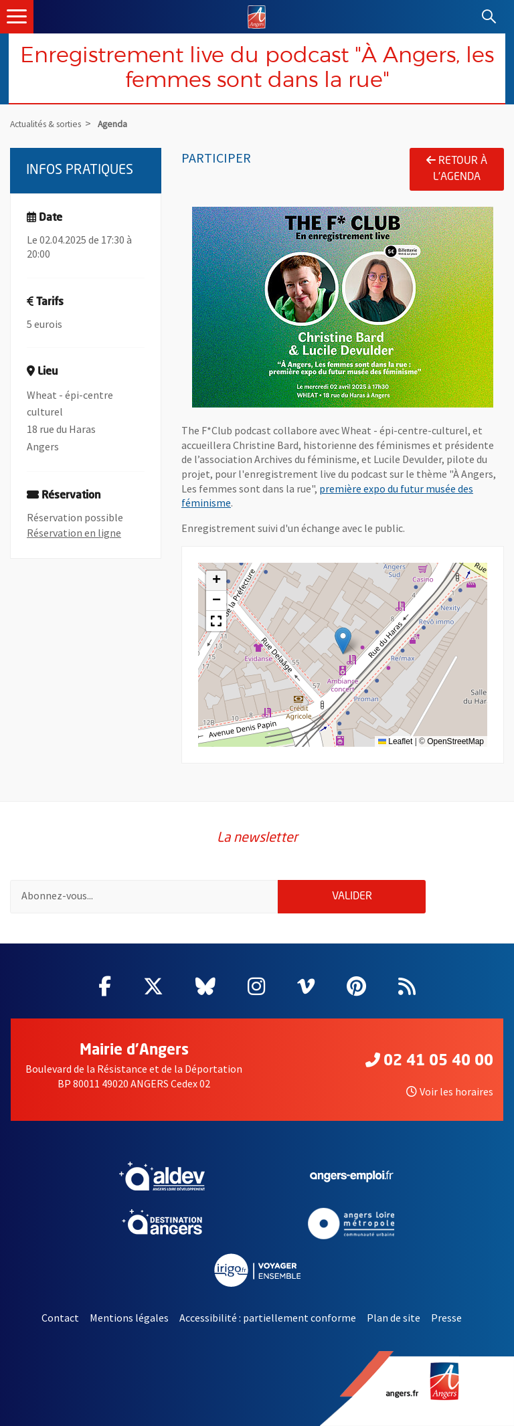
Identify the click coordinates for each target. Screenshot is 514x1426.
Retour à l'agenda (456, 169)
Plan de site (393, 1317)
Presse (446, 1317)
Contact (60, 1317)
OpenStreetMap (455, 741)
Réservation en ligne (74, 532)
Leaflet (395, 741)
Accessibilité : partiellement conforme (267, 1317)
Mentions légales (129, 1317)
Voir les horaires (449, 1091)
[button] (343, 640)
